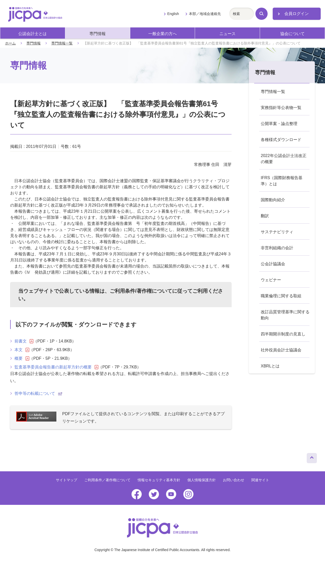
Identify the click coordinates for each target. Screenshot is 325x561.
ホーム (10, 43)
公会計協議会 (273, 264)
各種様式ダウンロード (281, 139)
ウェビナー (271, 280)
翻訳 (265, 216)
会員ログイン (296, 13)
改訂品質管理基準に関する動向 (285, 315)
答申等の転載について (38, 393)
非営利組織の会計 (277, 248)
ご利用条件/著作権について (141, 291)
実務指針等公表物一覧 (281, 107)
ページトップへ (312, 457)
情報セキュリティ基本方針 (159, 480)
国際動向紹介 (273, 200)
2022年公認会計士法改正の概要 (283, 158)
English (173, 14)
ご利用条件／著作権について (107, 480)
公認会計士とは (32, 34)
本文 (21, 350)
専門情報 (97, 34)
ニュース (227, 34)
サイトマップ (66, 480)
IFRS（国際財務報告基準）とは (281, 181)
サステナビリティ (277, 232)
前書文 (23, 341)
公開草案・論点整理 (279, 123)
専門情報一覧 (62, 43)
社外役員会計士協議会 (281, 350)
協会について (292, 34)
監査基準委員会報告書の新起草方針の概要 (56, 367)
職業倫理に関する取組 (281, 296)
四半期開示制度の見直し (283, 334)
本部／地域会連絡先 (205, 14)
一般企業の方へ (162, 34)
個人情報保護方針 (201, 480)
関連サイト (260, 480)
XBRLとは (270, 366)
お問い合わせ (233, 480)
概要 (21, 358)
